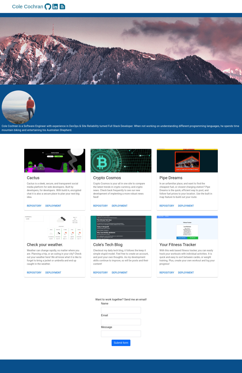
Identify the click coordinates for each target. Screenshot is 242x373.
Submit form (121, 342)
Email (104, 315)
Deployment (53, 206)
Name (104, 303)
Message (106, 327)
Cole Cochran (27, 6)
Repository (34, 206)
